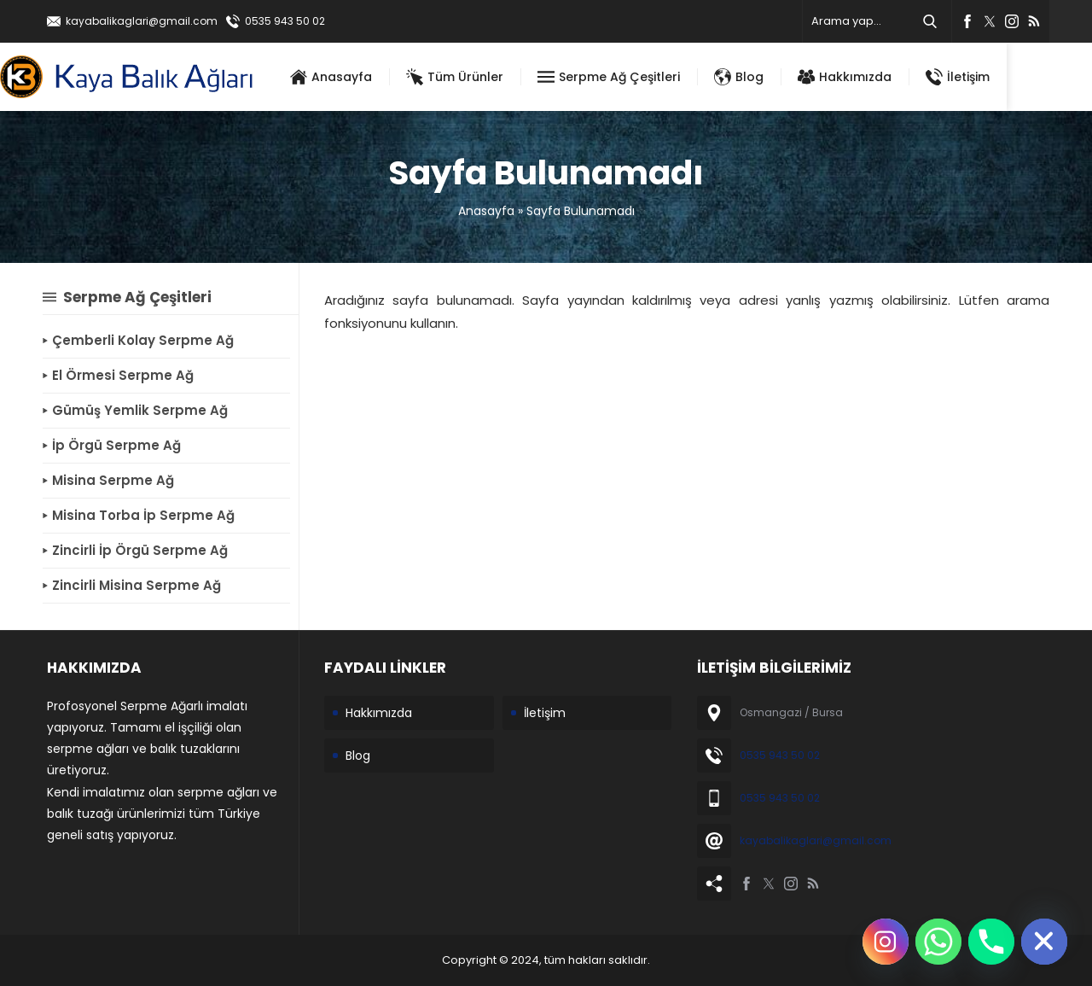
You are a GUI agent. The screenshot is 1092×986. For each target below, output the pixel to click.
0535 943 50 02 (285, 21)
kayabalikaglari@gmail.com (142, 21)
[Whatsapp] (938, 942)
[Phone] (991, 942)
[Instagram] (886, 942)
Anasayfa (486, 210)
